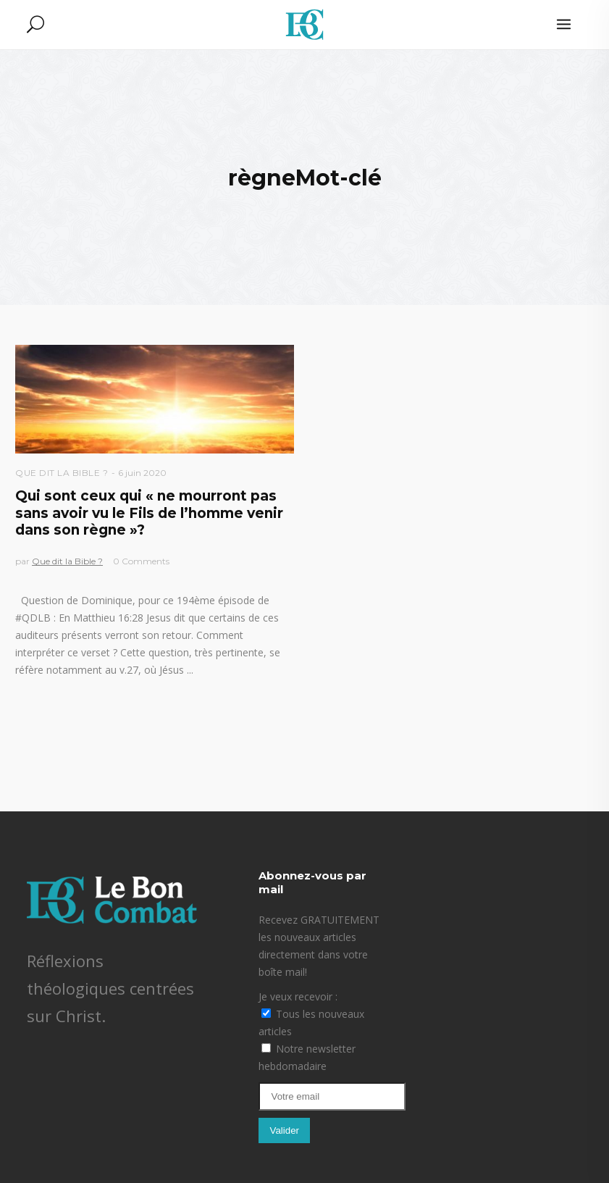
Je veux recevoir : (298, 996)
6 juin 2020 (142, 472)
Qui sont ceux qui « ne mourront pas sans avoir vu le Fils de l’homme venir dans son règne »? (149, 513)
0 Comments (141, 561)
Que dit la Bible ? (61, 472)
